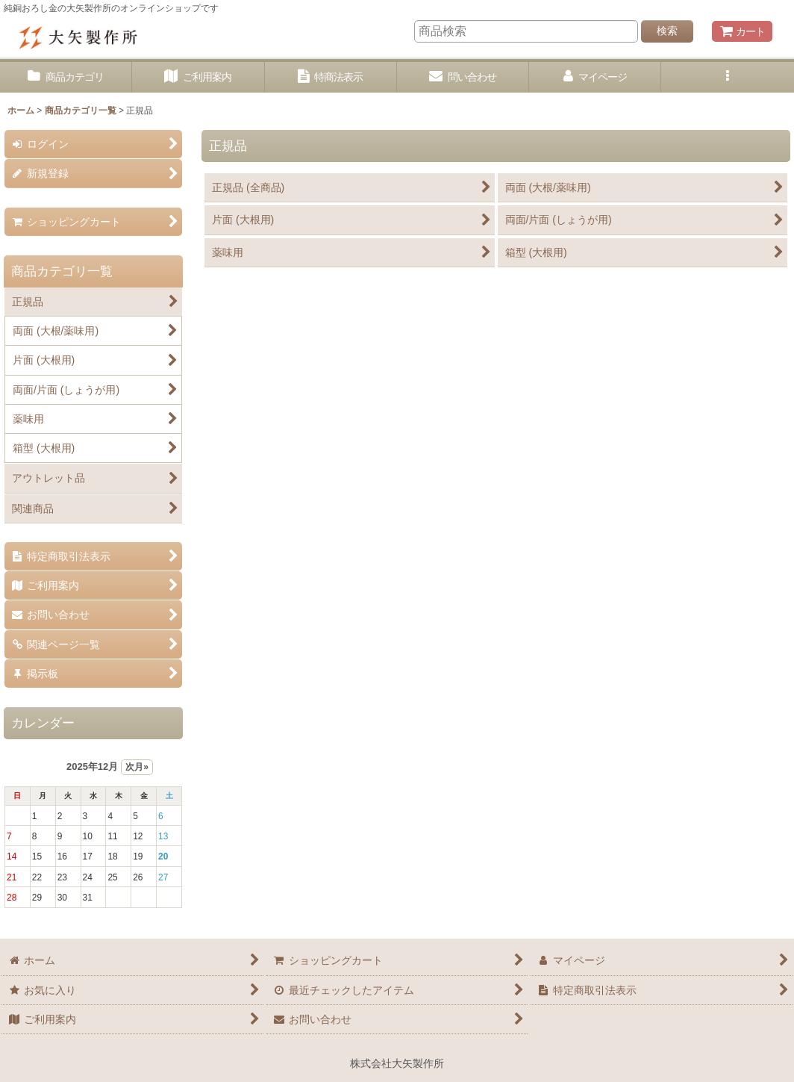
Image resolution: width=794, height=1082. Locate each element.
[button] (727, 77)
